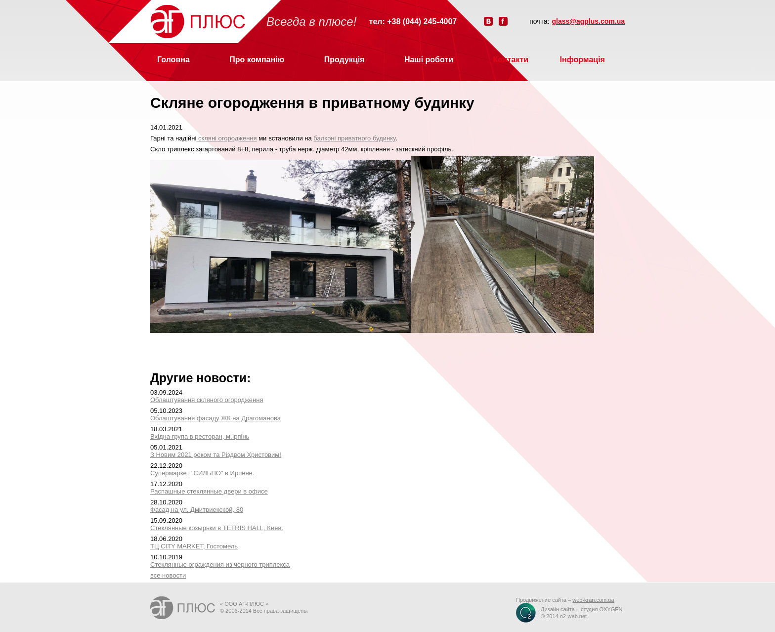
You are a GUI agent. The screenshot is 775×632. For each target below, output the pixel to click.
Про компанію (256, 59)
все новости (168, 575)
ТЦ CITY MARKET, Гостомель (194, 546)
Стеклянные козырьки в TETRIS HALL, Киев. (216, 528)
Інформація (582, 59)
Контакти (511, 59)
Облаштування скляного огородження (206, 400)
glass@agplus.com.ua (588, 21)
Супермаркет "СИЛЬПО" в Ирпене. (202, 473)
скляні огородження (226, 138)
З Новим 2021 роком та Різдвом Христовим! (215, 454)
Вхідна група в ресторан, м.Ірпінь (199, 436)
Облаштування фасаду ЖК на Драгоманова (215, 418)
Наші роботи (428, 59)
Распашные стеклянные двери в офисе (209, 491)
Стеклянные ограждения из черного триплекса (220, 564)
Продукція (344, 59)
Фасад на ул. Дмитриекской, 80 (196, 509)
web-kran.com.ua (593, 600)
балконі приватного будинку (354, 138)
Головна (173, 59)
